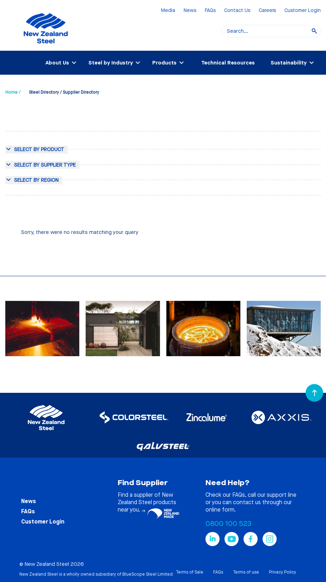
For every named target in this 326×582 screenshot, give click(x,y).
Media (168, 11)
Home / (12, 92)
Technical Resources (228, 62)
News (190, 11)
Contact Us (237, 11)
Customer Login (302, 11)
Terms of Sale (189, 572)
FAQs (210, 11)
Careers (267, 11)
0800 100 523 (228, 523)
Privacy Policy (282, 572)
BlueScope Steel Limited (147, 574)
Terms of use (246, 572)
